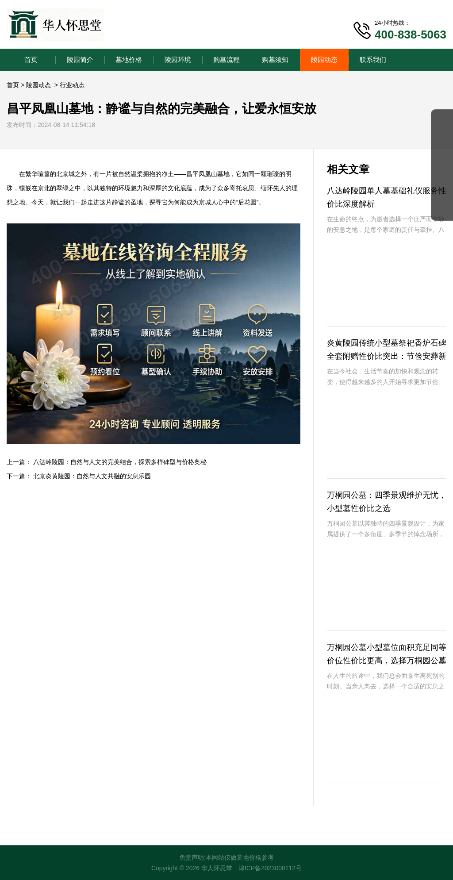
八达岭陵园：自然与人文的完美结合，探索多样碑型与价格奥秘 (120, 461)
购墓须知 (275, 59)
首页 (31, 59)
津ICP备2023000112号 (270, 868)
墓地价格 (128, 59)
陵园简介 (80, 59)
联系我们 (373, 59)
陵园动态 (324, 59)
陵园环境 (178, 59)
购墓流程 (226, 59)
